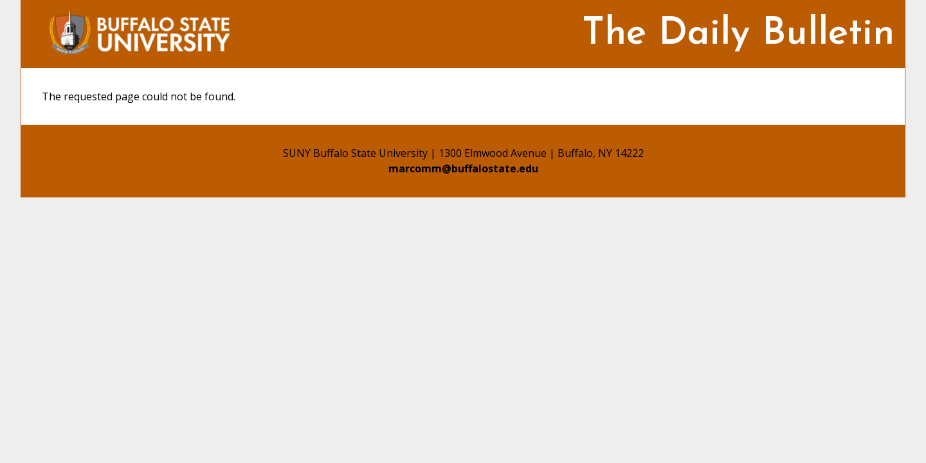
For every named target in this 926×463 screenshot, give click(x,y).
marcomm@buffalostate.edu (463, 168)
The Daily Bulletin (738, 34)
